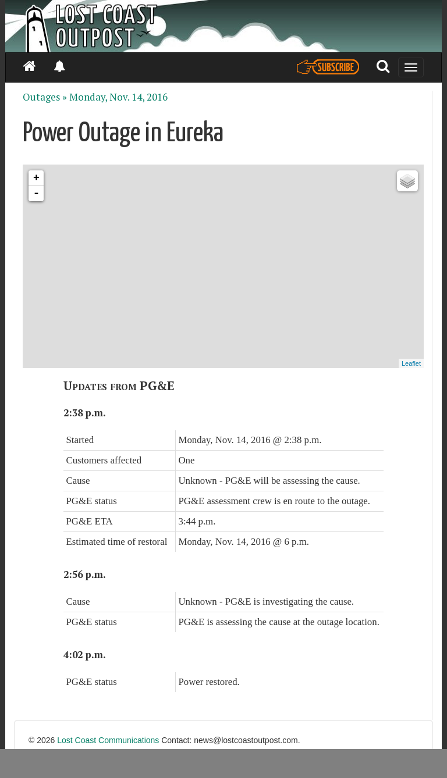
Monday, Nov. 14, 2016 (118, 97)
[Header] (223, 26)
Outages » (45, 97)
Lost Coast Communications (108, 740)
